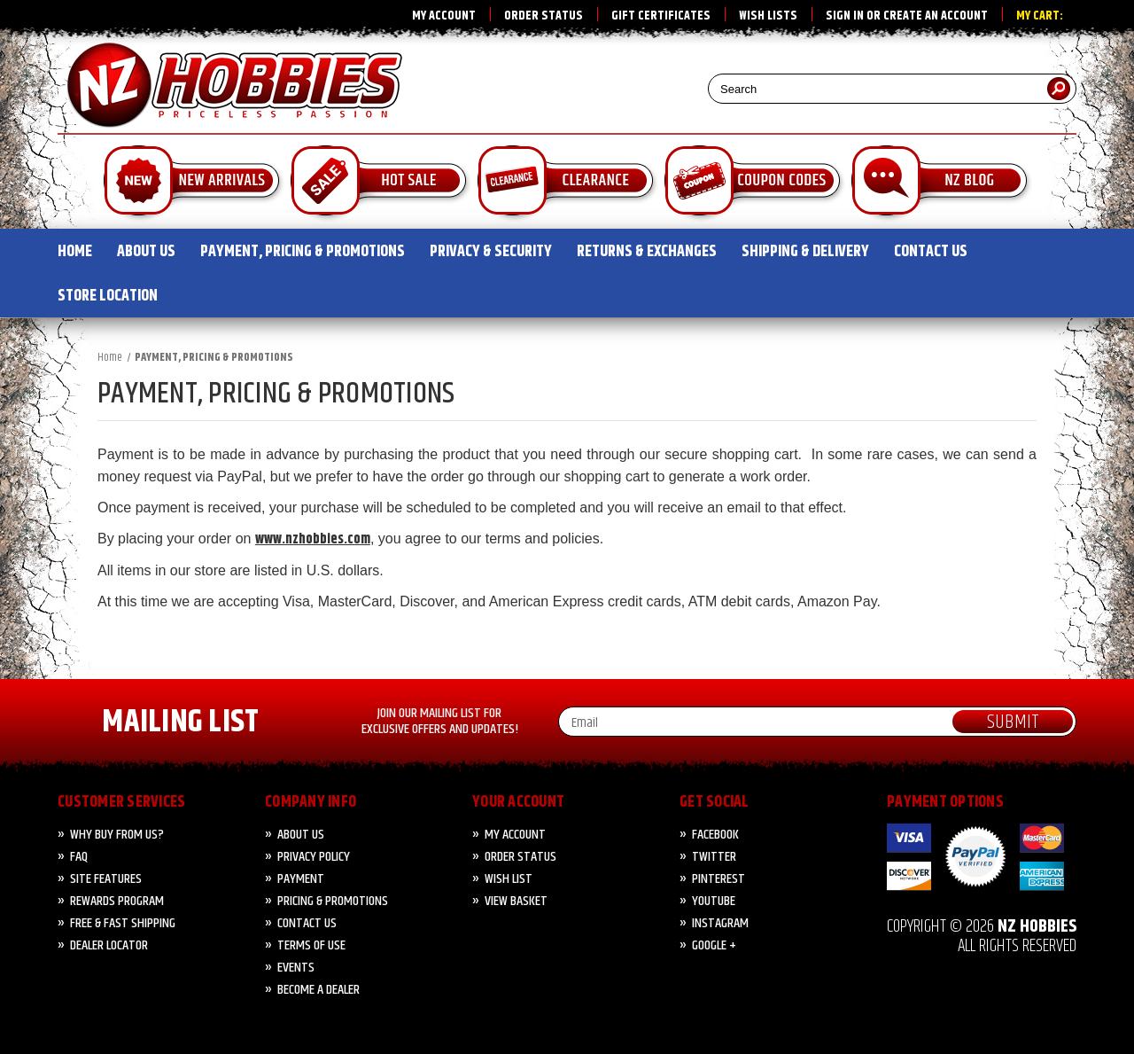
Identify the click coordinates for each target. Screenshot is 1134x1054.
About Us (300, 835)
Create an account (935, 16)
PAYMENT (300, 879)
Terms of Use (311, 945)
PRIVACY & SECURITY (491, 251)
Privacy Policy (313, 857)
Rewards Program (117, 901)
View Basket (516, 901)
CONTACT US (930, 251)
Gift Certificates (661, 16)
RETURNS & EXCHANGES (647, 251)
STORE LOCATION (108, 296)
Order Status (543, 16)
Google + (714, 945)
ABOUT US (146, 251)
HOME (75, 251)
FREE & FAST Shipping (122, 923)
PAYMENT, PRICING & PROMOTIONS (302, 251)
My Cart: (1039, 16)
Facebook (715, 835)
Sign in (845, 16)
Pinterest (718, 879)
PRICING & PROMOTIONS (332, 901)
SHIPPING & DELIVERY (805, 251)
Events (296, 967)
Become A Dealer (318, 990)
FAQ (79, 857)
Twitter (714, 857)
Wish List (508, 879)
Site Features (106, 879)
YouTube (713, 901)
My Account (444, 16)
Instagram (720, 923)
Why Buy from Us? (117, 835)
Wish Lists (768, 16)
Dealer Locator (109, 945)
